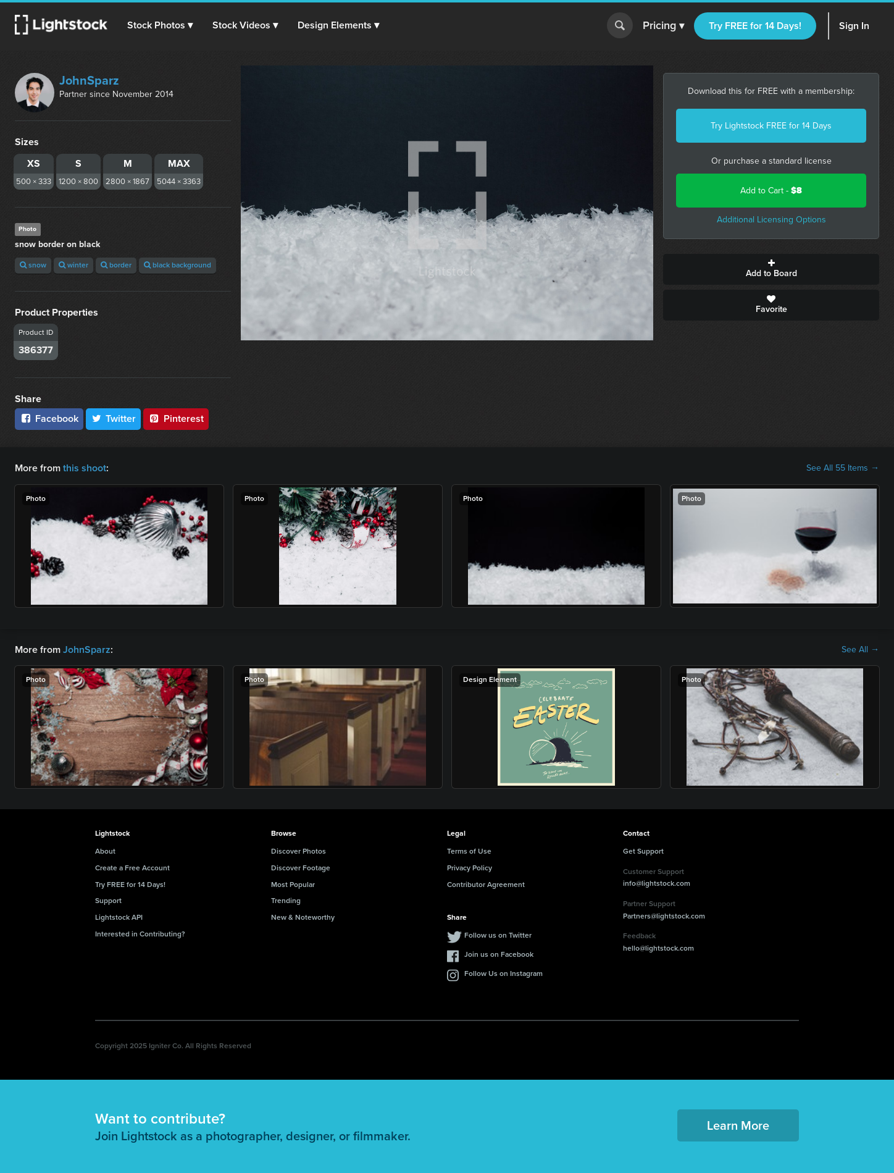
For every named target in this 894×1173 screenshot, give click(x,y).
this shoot (84, 468)
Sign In (854, 26)
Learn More (738, 1125)
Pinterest (176, 418)
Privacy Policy (469, 867)
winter (73, 265)
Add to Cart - (771, 190)
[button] (160, 25)
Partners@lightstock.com (664, 916)
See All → (860, 650)
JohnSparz (89, 80)
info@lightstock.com (656, 883)
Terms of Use (469, 851)
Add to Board (771, 269)
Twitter (113, 418)
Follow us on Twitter (498, 935)
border (116, 265)
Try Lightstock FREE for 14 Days (771, 125)
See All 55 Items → (842, 468)
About (105, 851)
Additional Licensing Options (771, 219)
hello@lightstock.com (658, 948)
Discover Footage (300, 867)
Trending (286, 900)
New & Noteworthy (303, 917)
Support (108, 900)
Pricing (663, 26)
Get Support (643, 851)
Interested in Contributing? (140, 934)
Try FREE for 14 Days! (755, 26)
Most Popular (293, 884)
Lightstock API (119, 917)
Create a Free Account (132, 867)
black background (177, 265)
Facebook (49, 418)
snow (33, 265)
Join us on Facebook (498, 954)
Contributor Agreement (486, 884)
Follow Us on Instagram (503, 973)
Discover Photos (298, 851)
